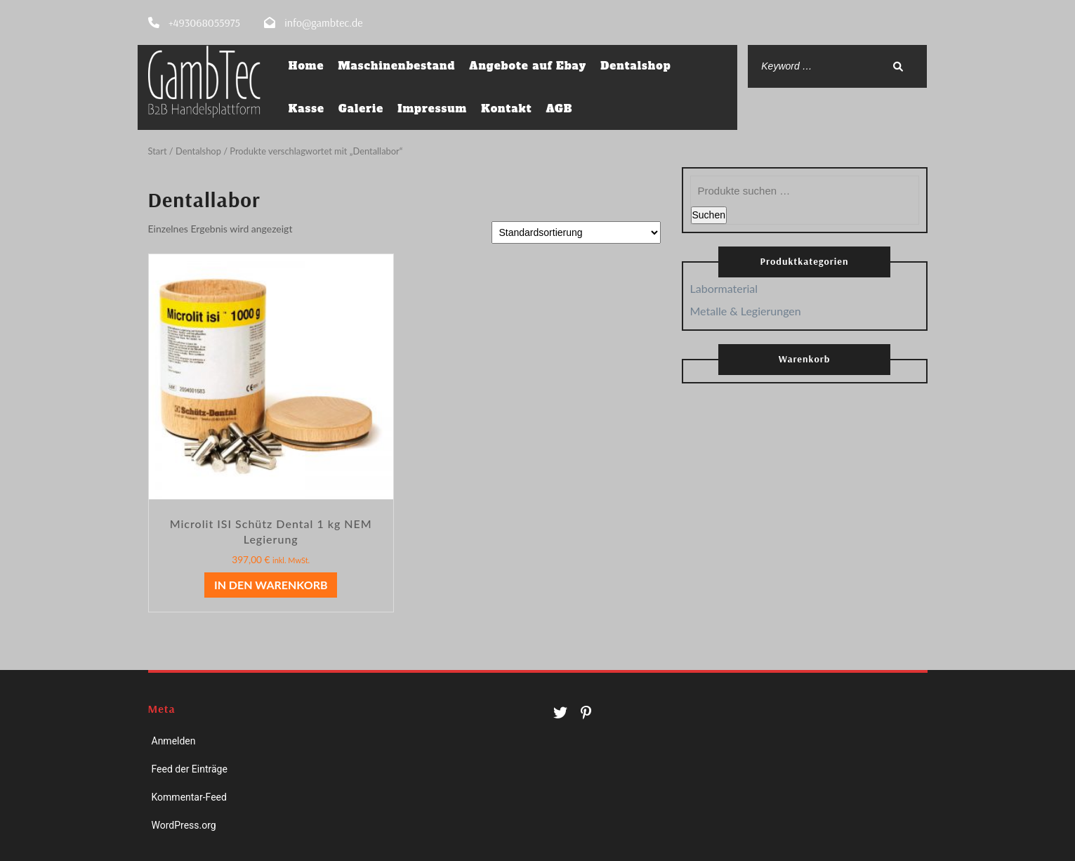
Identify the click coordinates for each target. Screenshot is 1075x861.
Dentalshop (635, 65)
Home (306, 65)
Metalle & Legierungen (745, 310)
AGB (559, 108)
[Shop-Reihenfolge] (576, 232)
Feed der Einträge (189, 768)
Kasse (306, 108)
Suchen (708, 214)
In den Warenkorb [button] (271, 584)
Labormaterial (724, 287)
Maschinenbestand (396, 65)
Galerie (360, 108)
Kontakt (506, 108)
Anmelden (174, 740)
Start (157, 150)
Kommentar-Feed (189, 796)
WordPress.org (184, 824)
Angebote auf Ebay (527, 65)
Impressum (432, 108)
